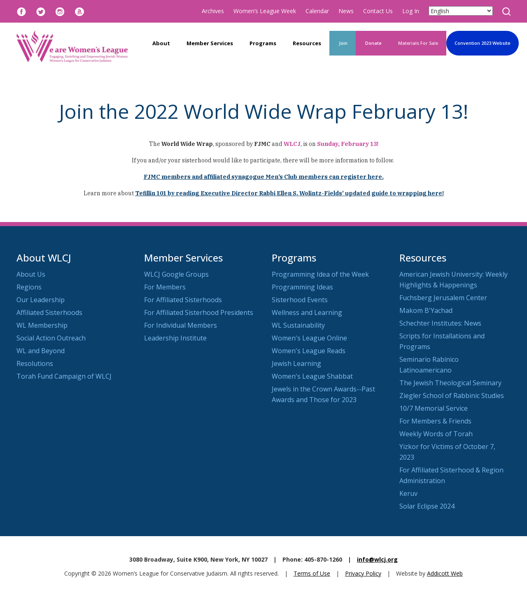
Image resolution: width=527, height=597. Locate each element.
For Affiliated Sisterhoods (183, 299)
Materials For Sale (418, 43)
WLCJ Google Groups (176, 274)
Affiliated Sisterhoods (49, 312)
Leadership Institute (175, 337)
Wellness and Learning (307, 312)
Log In (410, 11)
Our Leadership (40, 299)
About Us (30, 274)
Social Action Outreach (51, 337)
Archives (213, 11)
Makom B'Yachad (425, 310)
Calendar (317, 11)
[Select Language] (461, 11)
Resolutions (34, 363)
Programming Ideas (302, 287)
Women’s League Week (264, 11)
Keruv (408, 493)
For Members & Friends (435, 421)
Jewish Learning (296, 363)
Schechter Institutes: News (440, 323)
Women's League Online (309, 337)
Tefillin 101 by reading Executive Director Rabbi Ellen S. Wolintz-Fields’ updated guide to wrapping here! (289, 193)
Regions (29, 287)
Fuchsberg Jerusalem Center (443, 297)
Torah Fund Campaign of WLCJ (64, 376)
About (161, 43)
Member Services (210, 43)
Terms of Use (312, 573)
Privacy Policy (363, 573)
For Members (165, 287)
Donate (373, 43)
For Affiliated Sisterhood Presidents (198, 312)
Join (342, 43)
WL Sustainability (298, 325)
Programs (263, 43)
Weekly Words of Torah (436, 433)
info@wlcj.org (377, 559)
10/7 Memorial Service (433, 408)
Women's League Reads (308, 350)
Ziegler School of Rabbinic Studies (451, 395)
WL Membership (42, 325)
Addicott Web (445, 573)
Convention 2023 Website (483, 43)
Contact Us (378, 11)
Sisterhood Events (300, 299)
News (346, 11)
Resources (307, 43)
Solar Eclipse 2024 (427, 506)
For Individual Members (180, 325)
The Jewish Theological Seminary (450, 382)
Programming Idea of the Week (320, 274)
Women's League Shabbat (312, 376)
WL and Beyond (40, 350)
